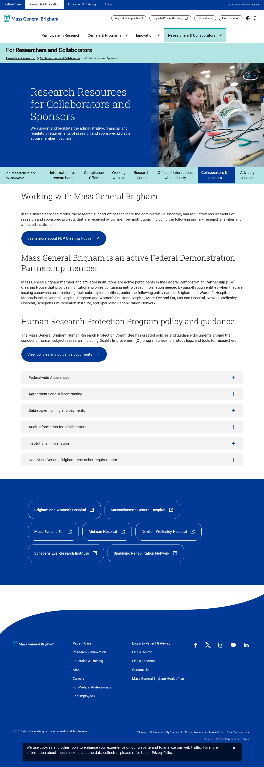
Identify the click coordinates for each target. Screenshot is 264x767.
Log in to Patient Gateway (168, 18)
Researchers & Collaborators (195, 35)
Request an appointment (128, 18)
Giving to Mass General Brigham (244, 4)
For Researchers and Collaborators (49, 50)
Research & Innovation (44, 4)
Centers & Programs (108, 35)
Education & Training (82, 4)
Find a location (230, 18)
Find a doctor (205, 18)
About (109, 4)
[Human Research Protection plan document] (64, 354)
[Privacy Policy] (162, 753)
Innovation (148, 35)
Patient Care (12, 4)
